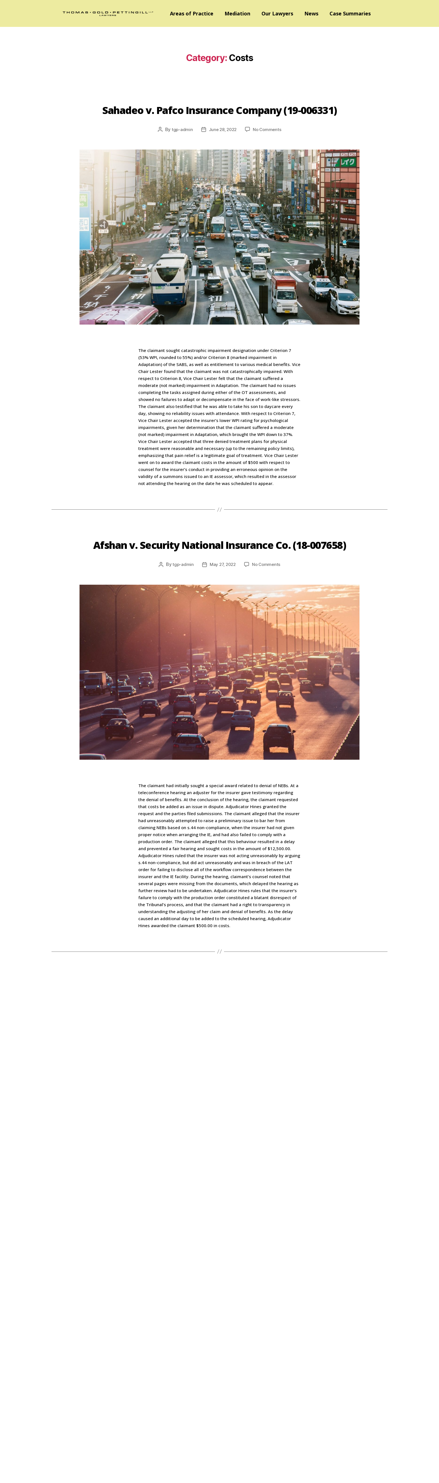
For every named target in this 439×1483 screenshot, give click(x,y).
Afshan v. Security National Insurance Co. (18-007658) (219, 572)
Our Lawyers (277, 13)
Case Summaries (350, 13)
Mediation (237, 13)
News (311, 13)
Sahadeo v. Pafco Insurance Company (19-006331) (220, 117)
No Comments (268, 150)
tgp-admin (181, 150)
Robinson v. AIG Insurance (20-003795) (219, 1035)
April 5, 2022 (222, 1067)
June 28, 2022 (222, 150)
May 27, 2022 (222, 605)
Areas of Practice (191, 13)
